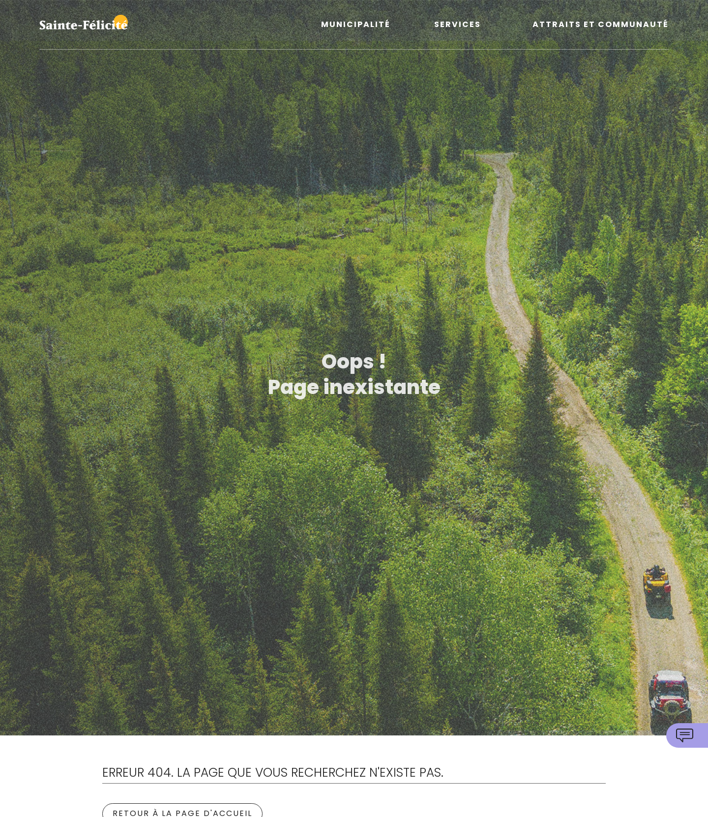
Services (457, 25)
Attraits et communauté (600, 25)
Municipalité (355, 25)
